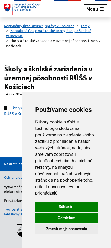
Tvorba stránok (16, 209)
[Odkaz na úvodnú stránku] (22, 9)
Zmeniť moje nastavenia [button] (66, 229)
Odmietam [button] (66, 218)
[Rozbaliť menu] (95, 8)
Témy (85, 25)
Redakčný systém (18, 214)
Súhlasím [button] (67, 207)
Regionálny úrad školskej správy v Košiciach (39, 25)
